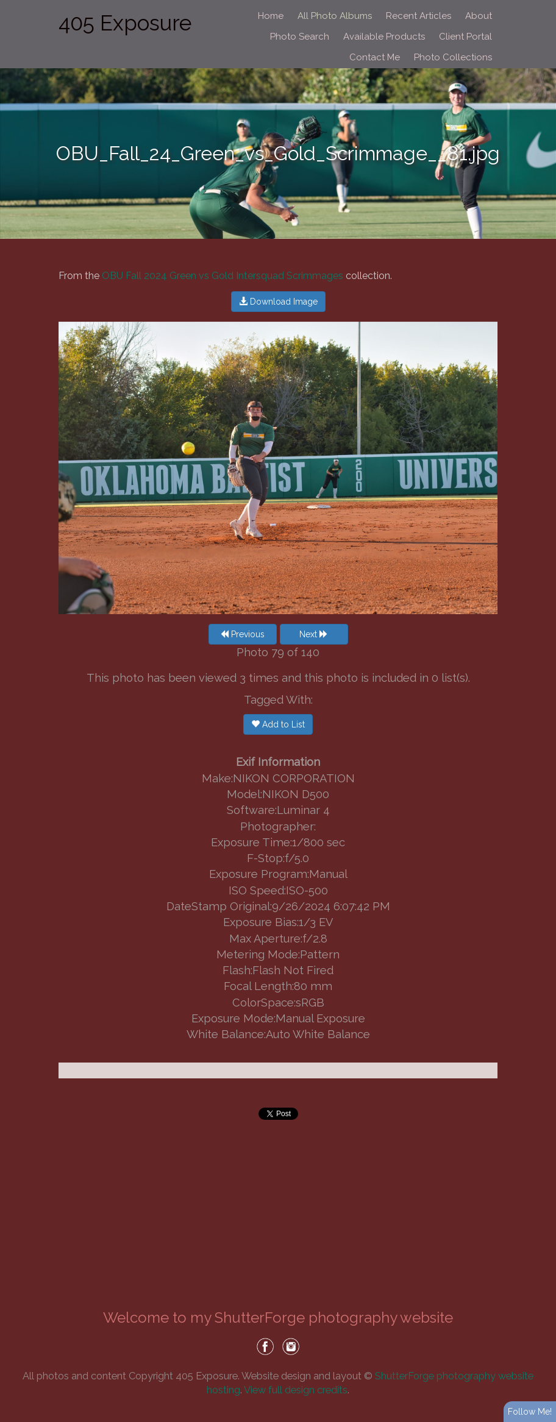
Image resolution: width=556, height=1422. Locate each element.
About (478, 15)
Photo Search (299, 36)
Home (270, 15)
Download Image (278, 301)
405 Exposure (125, 22)
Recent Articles (418, 15)
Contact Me (374, 57)
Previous (242, 634)
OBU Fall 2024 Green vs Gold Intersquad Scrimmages (222, 275)
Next (313, 634)
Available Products (384, 36)
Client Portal (465, 36)
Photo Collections (453, 57)
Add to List (278, 724)
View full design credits (296, 1390)
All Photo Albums (335, 15)
